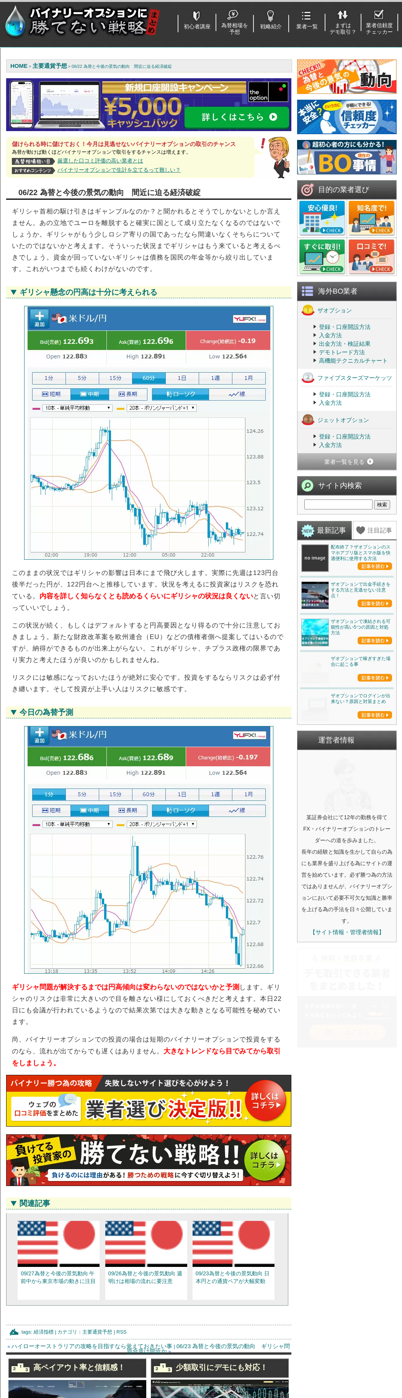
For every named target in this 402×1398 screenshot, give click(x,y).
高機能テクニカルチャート (353, 360)
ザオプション (326, 309)
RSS (121, 1332)
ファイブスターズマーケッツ (346, 377)
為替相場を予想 (234, 28)
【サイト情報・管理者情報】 (347, 1043)
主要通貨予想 (97, 1332)
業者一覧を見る (344, 461)
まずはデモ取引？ (343, 28)
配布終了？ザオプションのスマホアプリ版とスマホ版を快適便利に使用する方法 (361, 552)
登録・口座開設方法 (345, 327)
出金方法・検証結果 (345, 343)
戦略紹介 (271, 26)
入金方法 (330, 335)
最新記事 (331, 530)
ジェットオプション (335, 419)
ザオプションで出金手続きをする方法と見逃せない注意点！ (361, 590)
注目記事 (380, 530)
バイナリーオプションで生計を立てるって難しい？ (119, 170)
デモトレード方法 (342, 352)
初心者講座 (197, 26)
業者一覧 (307, 26)
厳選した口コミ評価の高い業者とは (100, 161)
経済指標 (44, 1332)
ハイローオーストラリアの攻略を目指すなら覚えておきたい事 (91, 1346)
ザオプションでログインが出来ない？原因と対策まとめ (361, 809)
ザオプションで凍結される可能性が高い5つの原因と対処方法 (361, 627)
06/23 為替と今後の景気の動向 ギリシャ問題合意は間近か (208, 1348)
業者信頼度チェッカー (379, 28)
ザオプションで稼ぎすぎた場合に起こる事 (361, 717)
